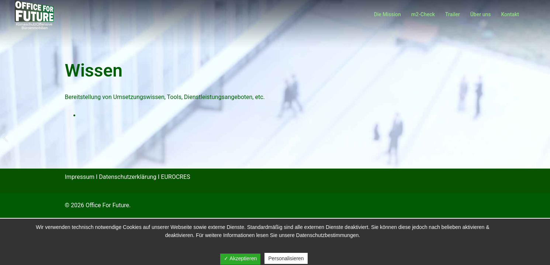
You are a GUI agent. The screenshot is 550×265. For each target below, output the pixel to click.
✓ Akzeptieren (240, 258)
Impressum (80, 176)
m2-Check (423, 14)
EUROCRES (175, 176)
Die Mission (387, 14)
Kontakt (510, 14)
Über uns (480, 14)
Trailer (452, 14)
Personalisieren (286, 258)
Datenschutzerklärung (127, 176)
